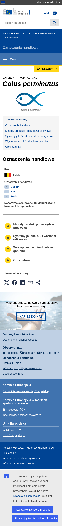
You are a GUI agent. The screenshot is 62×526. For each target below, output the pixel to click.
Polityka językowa (13, 447)
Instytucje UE (10, 430)
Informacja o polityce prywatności (22, 368)
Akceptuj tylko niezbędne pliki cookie (36, 518)
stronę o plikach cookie (27, 496)
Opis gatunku (13, 146)
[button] (6, 282)
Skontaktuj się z (12, 363)
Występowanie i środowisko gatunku (26, 141)
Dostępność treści (13, 373)
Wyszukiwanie (54, 22)
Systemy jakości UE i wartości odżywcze (29, 136)
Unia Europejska (12, 435)
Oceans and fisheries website (20, 339)
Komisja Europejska (12, 33)
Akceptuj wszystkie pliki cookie (32, 509)
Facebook (10, 409)
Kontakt (32, 463)
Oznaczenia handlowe (42, 33)
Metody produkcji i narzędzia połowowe (28, 130)
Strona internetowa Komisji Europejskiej (26, 391)
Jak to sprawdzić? (48, 2)
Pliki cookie (9, 453)
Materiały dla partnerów (40, 447)
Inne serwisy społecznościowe (20, 415)
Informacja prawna (13, 463)
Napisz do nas (31, 316)
